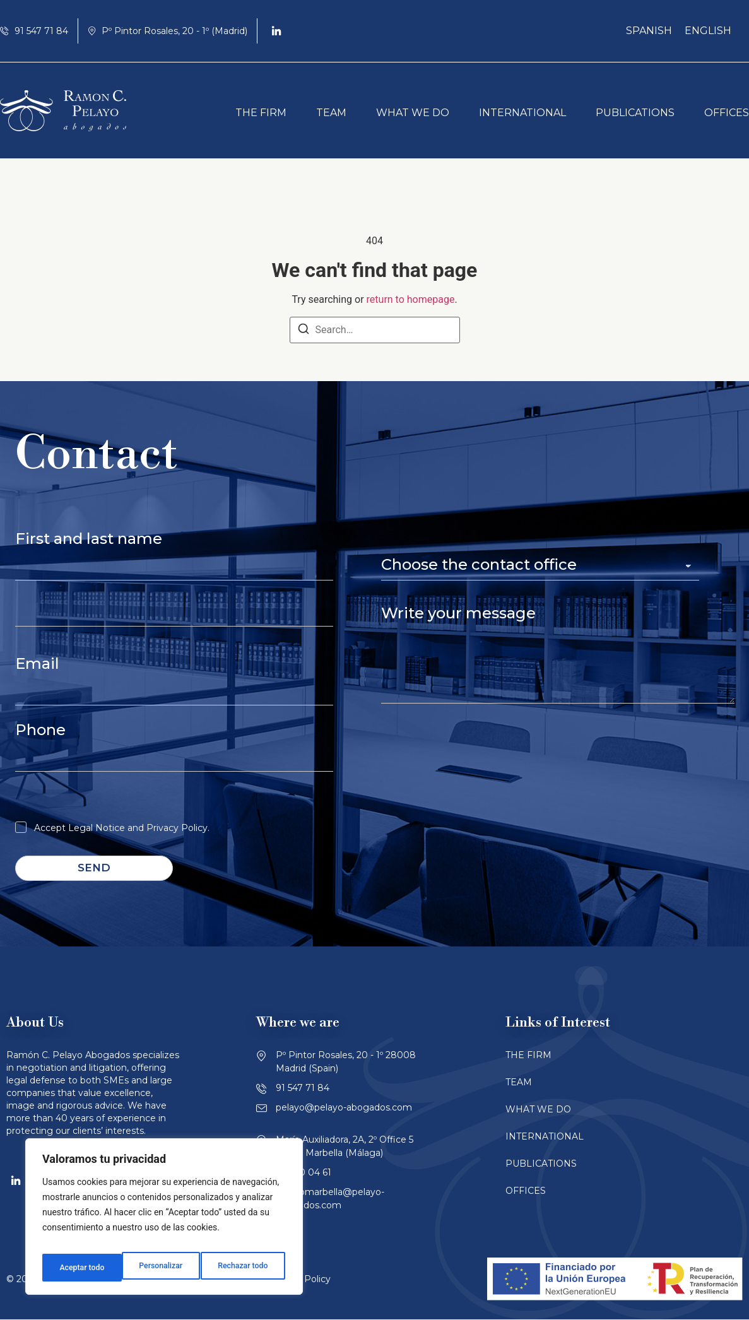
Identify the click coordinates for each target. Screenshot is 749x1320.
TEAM (331, 113)
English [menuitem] (708, 31)
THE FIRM (260, 113)
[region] (164, 1221)
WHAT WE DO (412, 113)
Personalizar (79, 1268)
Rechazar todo (163, 1268)
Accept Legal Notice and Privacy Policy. (121, 828)
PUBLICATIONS (635, 113)
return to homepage (411, 299)
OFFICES (726, 113)
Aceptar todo (247, 1268)
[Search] (303, 331)
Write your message (458, 613)
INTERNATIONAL (522, 113)
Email (37, 663)
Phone (40, 729)
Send (94, 867)
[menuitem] (649, 31)
